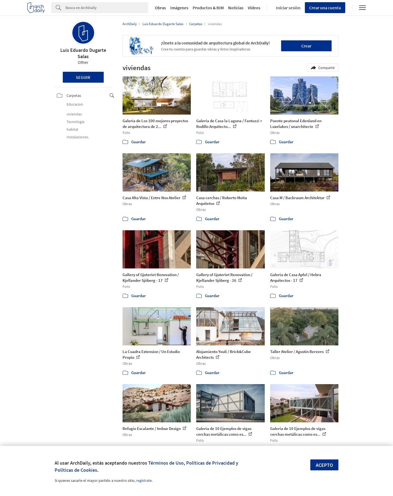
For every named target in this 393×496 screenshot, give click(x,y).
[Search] (107, 7)
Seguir (83, 77)
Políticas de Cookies (76, 470)
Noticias (235, 7)
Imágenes (179, 7)
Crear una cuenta (325, 7)
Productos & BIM (208, 7)
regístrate (144, 480)
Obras (160, 7)
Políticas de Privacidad (210, 463)
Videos (254, 7)
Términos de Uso (166, 463)
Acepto (324, 465)
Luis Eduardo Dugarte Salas (83, 53)
